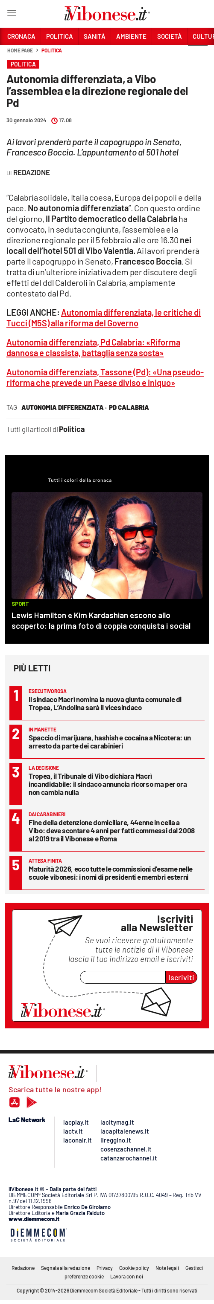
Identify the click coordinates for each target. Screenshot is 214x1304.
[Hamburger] (11, 15)
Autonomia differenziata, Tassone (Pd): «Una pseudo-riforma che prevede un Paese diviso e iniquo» (105, 377)
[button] (198, 55)
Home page (20, 50)
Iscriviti (181, 977)
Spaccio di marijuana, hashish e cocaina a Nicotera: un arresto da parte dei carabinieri (110, 741)
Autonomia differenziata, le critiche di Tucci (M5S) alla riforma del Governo (103, 317)
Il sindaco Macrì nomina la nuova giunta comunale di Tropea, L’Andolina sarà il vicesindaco (105, 703)
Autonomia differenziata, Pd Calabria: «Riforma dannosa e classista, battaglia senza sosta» (93, 347)
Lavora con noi (126, 1276)
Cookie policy (134, 1268)
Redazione (23, 1268)
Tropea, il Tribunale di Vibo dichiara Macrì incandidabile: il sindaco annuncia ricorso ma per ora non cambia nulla (108, 783)
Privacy (105, 1268)
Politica (51, 50)
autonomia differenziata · (64, 407)
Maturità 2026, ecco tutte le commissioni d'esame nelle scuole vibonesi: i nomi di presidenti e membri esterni (111, 872)
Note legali (167, 1268)
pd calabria (129, 407)
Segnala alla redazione (65, 1268)
